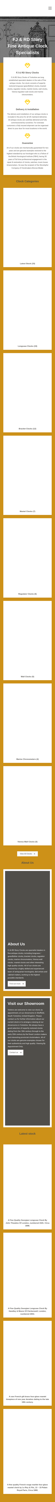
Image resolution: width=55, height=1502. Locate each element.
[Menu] (50, 8)
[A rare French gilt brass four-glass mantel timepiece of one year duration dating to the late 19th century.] (27, 1356)
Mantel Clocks (27, 511)
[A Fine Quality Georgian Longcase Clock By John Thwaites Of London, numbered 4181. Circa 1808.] (27, 1180)
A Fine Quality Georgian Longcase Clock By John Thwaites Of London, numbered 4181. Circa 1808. (27, 1223)
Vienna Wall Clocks (27, 842)
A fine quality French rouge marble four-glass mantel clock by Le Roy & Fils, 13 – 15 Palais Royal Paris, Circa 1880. (27, 1487)
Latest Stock (27, 264)
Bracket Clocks (27, 429)
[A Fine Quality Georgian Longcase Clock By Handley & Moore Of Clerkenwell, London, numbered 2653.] (27, 1268)
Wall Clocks (27, 677)
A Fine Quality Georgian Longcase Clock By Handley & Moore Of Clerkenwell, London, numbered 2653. (27, 1311)
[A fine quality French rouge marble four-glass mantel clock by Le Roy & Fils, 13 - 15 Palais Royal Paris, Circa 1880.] (27, 1445)
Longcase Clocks (27, 346)
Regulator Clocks (27, 594)
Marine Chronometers (27, 759)
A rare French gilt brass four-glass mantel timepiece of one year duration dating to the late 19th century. (27, 1399)
